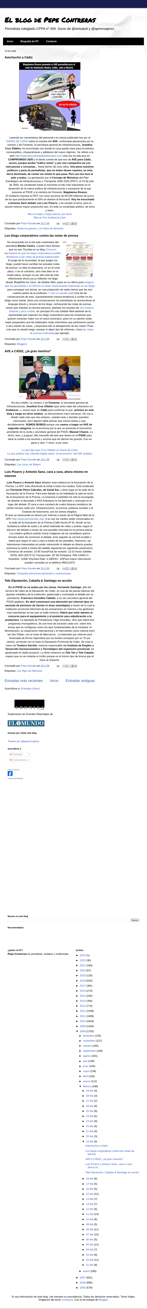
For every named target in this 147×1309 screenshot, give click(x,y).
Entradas (16, 754)
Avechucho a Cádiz (19, 57)
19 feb (90, 1141)
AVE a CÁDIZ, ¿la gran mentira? (28, 351)
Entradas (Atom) (30, 688)
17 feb (90, 1183)
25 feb (90, 1111)
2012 (83, 1011)
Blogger (103, 1299)
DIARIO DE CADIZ (17, 141)
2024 (83, 955)
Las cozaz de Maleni (29, 464)
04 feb (90, 1249)
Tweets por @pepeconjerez (23, 741)
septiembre (90, 1050)
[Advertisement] (27, 803)
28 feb (90, 1095)
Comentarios (18, 760)
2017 (83, 985)
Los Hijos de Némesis (50, 228)
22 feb (90, 1126)
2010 (83, 1021)
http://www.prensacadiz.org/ (28, 518)
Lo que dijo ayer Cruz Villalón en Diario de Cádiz (50, 450)
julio (85, 1061)
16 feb (90, 1188)
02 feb (90, 1259)
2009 (83, 1026)
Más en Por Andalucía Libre (50, 217)
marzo (87, 1081)
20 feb (90, 1136)
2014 (83, 1000)
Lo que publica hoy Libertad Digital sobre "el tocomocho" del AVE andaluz (49, 453)
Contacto (51, 41)
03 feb (90, 1254)
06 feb (90, 1239)
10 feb (90, 1219)
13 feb (90, 1204)
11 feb (90, 1214)
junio (86, 1066)
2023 (83, 960)
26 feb (90, 1106)
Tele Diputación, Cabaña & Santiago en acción (38, 580)
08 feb (90, 1229)
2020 (83, 970)
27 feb (90, 1100)
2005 (83, 1287)
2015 (83, 995)
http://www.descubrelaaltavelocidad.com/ (38, 155)
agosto (87, 1055)
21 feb (90, 1131)
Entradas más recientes (24, 681)
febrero (87, 1086)
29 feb (90, 1090)
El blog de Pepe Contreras (50, 20)
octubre (87, 1045)
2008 (83, 1031)
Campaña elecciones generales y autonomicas (44, 573)
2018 (83, 980)
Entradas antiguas (80, 681)
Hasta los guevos (27, 228)
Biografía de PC (30, 41)
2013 (83, 1005)
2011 (83, 1016)
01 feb (90, 1264)
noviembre (89, 1040)
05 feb (90, 1244)
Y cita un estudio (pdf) (61, 293)
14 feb (90, 1199)
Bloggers (22, 344)
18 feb (90, 1178)
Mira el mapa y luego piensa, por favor (50, 214)
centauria (67, 1299)
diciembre (89, 1035)
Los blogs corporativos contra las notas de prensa (41, 235)
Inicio (10, 41)
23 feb (90, 1121)
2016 (83, 990)
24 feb (90, 1116)
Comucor (50, 249)
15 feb (90, 1194)
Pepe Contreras (13, 770)
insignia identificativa (15, 778)
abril (86, 1076)
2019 (83, 975)
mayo (86, 1071)
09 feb (90, 1224)
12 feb (90, 1209)
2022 (83, 965)
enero (86, 1271)
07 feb (90, 1234)
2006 (83, 1282)
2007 (83, 1277)
